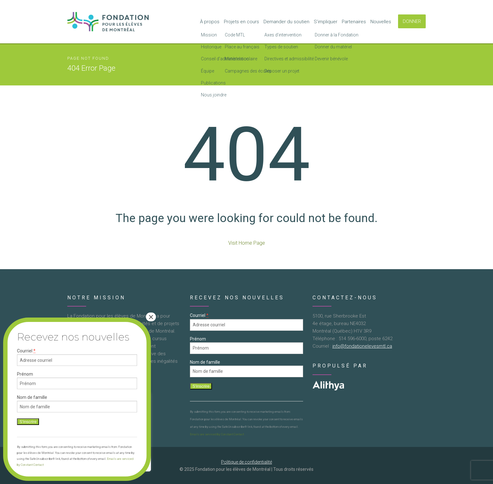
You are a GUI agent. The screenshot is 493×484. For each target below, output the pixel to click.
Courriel (199, 315)
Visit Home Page (246, 243)
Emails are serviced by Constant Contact (217, 434)
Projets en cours (241, 21)
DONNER (412, 21)
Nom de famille (205, 362)
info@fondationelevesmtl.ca (362, 346)
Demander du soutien (286, 21)
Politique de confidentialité (246, 462)
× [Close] (151, 317)
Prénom (198, 338)
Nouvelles (380, 21)
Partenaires (354, 21)
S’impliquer (325, 21)
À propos (209, 21)
